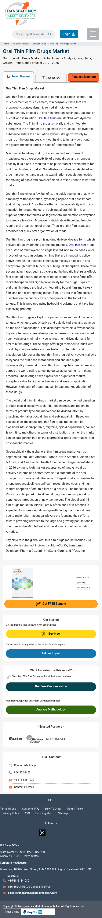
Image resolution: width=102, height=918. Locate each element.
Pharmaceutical (20, 44)
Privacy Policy (11, 813)
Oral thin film (77, 245)
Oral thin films (47, 118)
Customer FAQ (30, 808)
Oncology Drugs (38, 44)
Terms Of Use (8, 808)
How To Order (53, 808)
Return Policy (75, 808)
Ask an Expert (51, 653)
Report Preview (18, 76)
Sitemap (63, 813)
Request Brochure (83, 77)
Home (6, 44)
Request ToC (51, 78)
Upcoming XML (43, 813)
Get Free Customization (51, 686)
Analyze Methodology (51, 709)
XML (28, 813)
